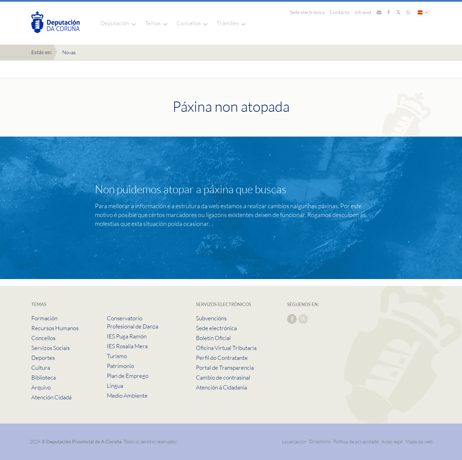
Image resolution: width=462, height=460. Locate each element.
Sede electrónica (307, 12)
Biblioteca (43, 377)
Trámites (227, 23)
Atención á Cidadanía (221, 387)
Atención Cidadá (51, 397)
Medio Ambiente (127, 395)
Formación (44, 318)
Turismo (117, 355)
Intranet (363, 12)
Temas (153, 23)
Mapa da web (419, 441)
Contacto (339, 12)
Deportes (43, 357)
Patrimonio (120, 365)
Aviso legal (392, 441)
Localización (294, 441)
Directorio (320, 441)
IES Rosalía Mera (127, 346)
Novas (69, 52)
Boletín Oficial (213, 337)
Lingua (115, 385)
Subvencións (211, 318)
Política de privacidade (356, 441)
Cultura (40, 367)
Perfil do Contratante (222, 357)
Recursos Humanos (55, 328)
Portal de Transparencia (225, 367)
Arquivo (41, 387)
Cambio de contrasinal (223, 377)
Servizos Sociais (50, 347)
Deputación (114, 23)
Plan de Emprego (127, 375)
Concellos (189, 23)
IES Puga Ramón (127, 336)
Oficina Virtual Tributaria (226, 347)
